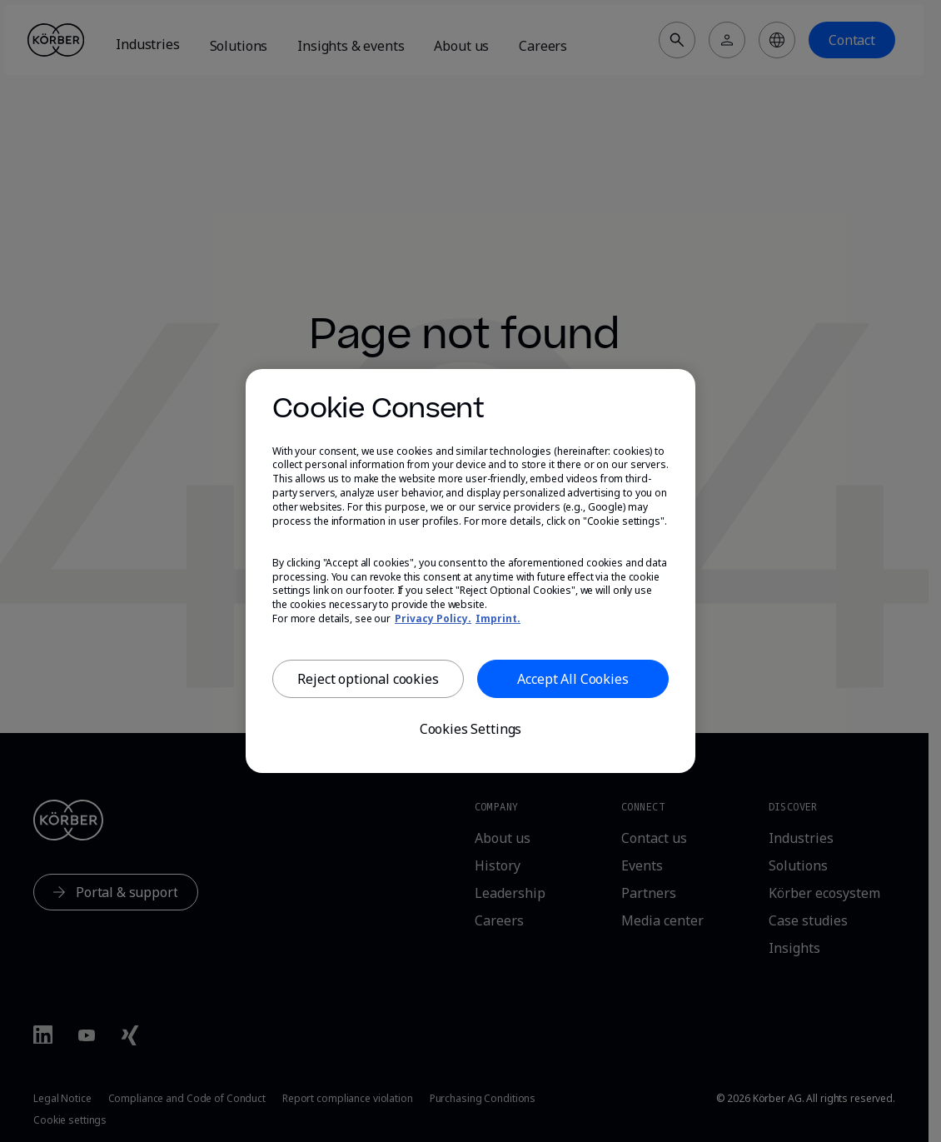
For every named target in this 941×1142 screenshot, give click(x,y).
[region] (470, 571)
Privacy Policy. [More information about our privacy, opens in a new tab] (433, 618)
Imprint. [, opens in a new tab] (497, 618)
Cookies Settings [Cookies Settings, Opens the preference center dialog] (470, 729)
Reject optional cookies (367, 679)
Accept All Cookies (572, 679)
